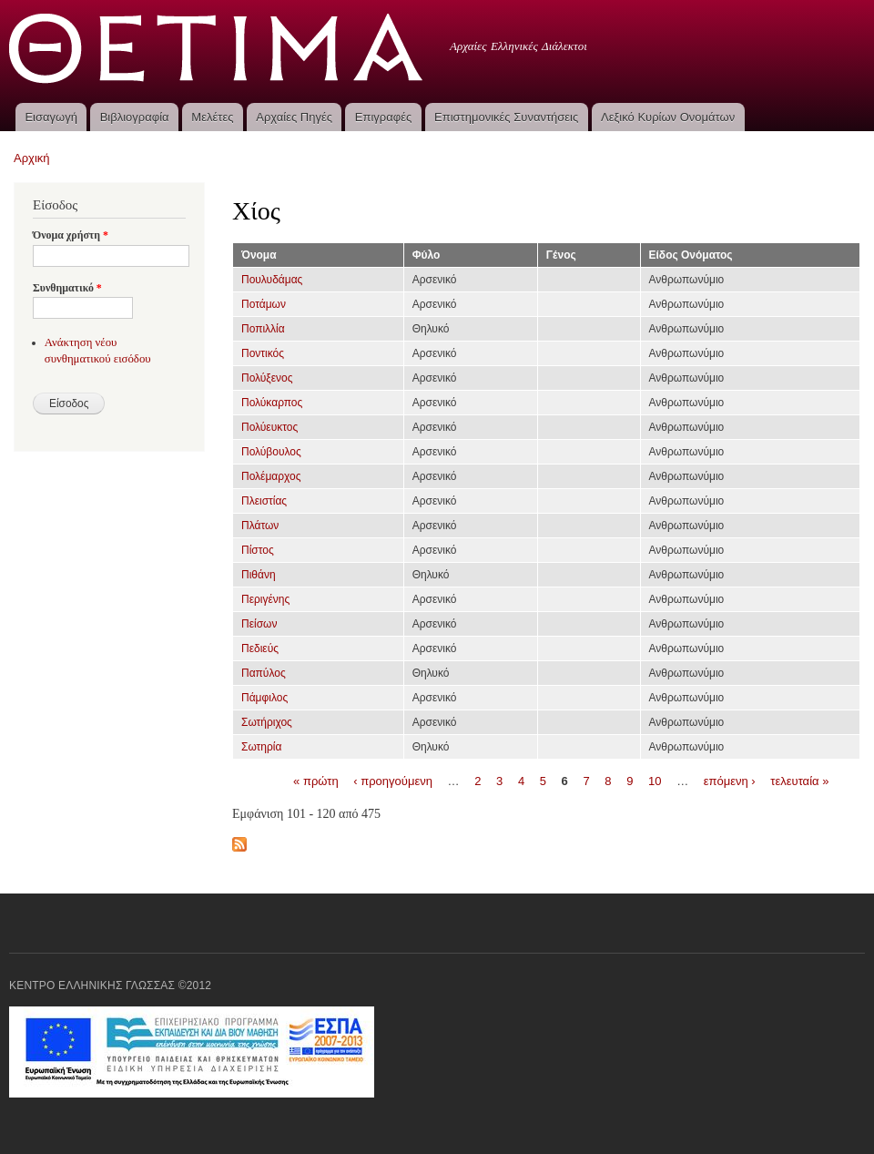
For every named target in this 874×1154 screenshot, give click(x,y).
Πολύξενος (267, 378)
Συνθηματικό (67, 287)
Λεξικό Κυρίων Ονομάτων (668, 117)
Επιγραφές (383, 117)
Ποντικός (262, 353)
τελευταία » (799, 780)
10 (654, 780)
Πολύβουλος (271, 451)
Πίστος (257, 550)
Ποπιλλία (263, 328)
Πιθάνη (258, 574)
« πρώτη (316, 780)
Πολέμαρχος (271, 476)
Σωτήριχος (266, 722)
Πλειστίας (264, 501)
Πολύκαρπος (271, 402)
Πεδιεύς (260, 648)
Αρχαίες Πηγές (294, 117)
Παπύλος (263, 673)
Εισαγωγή (50, 117)
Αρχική (32, 158)
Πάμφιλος (264, 697)
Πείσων (259, 624)
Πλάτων (260, 525)
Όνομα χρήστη (70, 235)
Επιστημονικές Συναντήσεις (506, 117)
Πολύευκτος (269, 427)
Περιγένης (265, 599)
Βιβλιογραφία (134, 117)
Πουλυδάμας (271, 279)
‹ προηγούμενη (392, 780)
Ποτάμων (263, 304)
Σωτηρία (261, 746)
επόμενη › (730, 780)
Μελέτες (212, 117)
